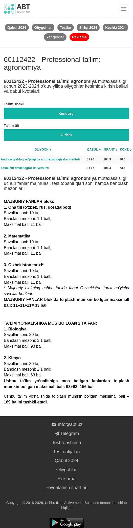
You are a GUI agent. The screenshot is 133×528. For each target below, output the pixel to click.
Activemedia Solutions (81, 503)
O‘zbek (66, 135)
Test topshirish (66, 442)
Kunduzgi (66, 113)
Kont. (124, 149)
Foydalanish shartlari (66, 487)
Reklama (66, 478)
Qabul (92, 149)
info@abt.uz (67, 424)
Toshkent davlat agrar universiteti (25, 168)
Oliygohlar (66, 469)
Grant (109, 149)
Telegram (66, 433)
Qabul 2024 (66, 460)
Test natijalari (66, 451)
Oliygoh (41, 149)
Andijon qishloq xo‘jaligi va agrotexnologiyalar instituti (40, 159)
